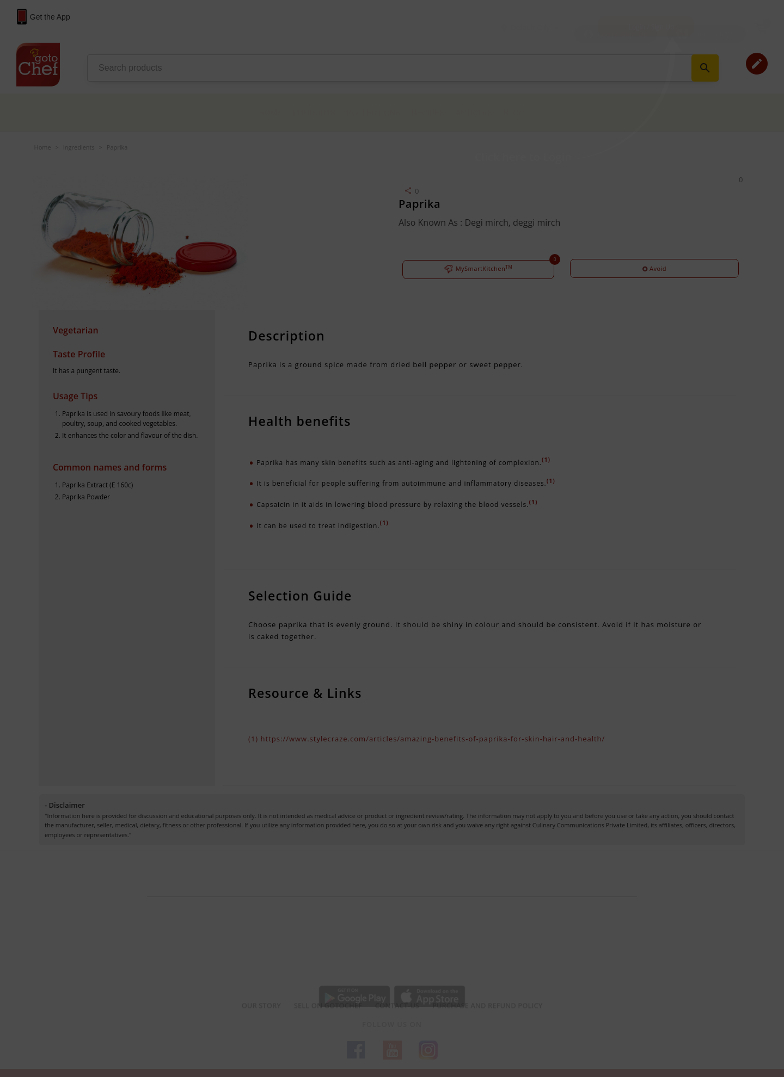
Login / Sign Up (652, 27)
